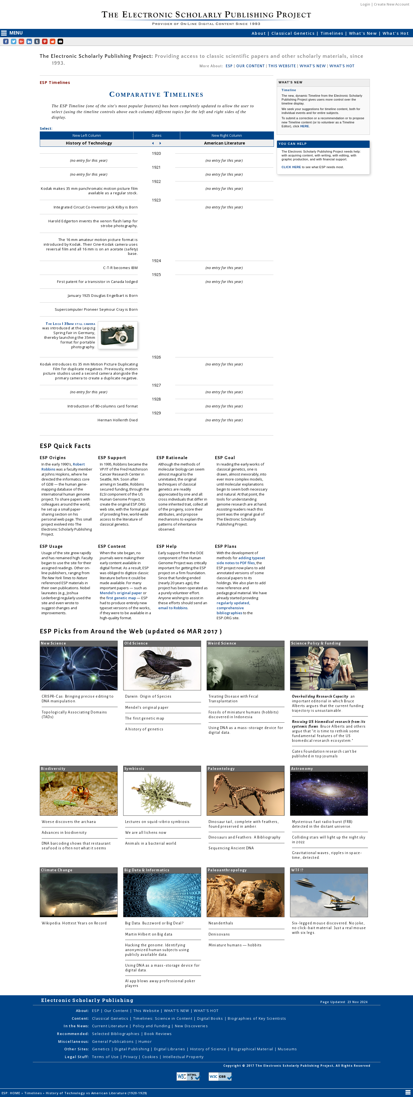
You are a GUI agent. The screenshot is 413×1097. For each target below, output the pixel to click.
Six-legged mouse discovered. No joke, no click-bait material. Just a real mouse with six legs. (329, 928)
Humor (145, 1041)
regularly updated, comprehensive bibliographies (233, 607)
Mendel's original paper (121, 592)
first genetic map (121, 597)
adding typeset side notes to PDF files (241, 560)
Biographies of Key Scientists (257, 1018)
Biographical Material (252, 1048)
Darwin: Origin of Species (148, 696)
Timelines (332, 33)
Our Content (117, 1010)
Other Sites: (76, 1048)
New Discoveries (191, 1025)
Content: (80, 1018)
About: (82, 1010)
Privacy (131, 1056)
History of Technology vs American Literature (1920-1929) (97, 1093)
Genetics (101, 1048)
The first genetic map (145, 718)
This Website (147, 1010)
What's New (364, 33)
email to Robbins (172, 607)
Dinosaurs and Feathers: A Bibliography (245, 837)
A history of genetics (144, 729)
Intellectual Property (183, 1056)
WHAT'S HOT (342, 66)
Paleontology (221, 769)
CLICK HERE (292, 167)
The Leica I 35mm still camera (70, 323)
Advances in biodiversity (64, 833)
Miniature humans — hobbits (235, 945)
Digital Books (210, 1018)
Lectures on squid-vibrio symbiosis (157, 822)
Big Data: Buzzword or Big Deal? (154, 923)
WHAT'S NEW (313, 66)
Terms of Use (106, 1056)
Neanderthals (221, 923)
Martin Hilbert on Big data (149, 934)
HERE (304, 126)
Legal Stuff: (77, 1056)
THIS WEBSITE (282, 66)
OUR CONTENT (250, 66)
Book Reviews (158, 1033)
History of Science (209, 1048)
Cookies (150, 1056)
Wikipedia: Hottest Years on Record (74, 923)
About (260, 33)
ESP (229, 66)
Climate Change (57, 870)
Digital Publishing (132, 1048)
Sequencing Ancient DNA (231, 848)
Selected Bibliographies (116, 1033)
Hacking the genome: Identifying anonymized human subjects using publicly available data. (157, 950)
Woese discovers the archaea (69, 822)
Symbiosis (134, 769)
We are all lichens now (146, 833)
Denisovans (219, 934)
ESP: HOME (11, 1093)
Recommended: (73, 1033)
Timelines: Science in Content (163, 1018)
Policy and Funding (152, 1025)
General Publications (113, 1041)
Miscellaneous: (73, 1041)
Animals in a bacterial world (150, 843)
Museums (287, 1048)
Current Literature (110, 1025)
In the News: (76, 1025)
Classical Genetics (293, 33)
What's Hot (396, 33)
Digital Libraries (170, 1048)
